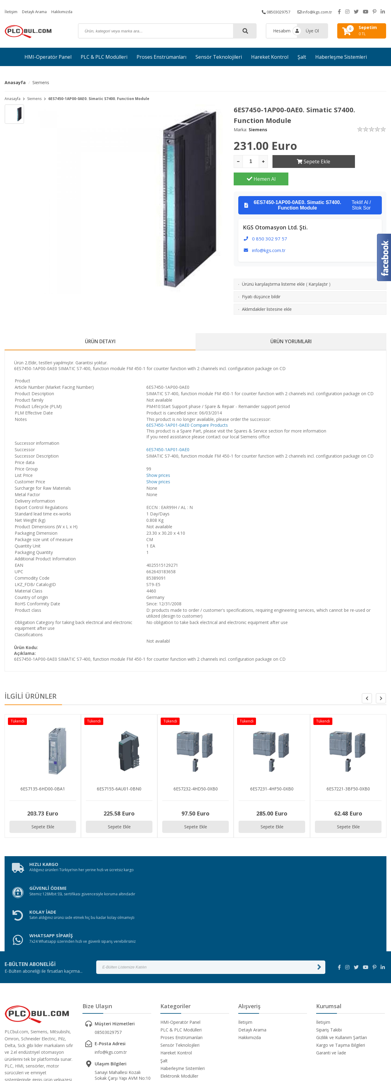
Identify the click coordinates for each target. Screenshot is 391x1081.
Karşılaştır (318, 266)
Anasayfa (15, 82)
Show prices (158, 459)
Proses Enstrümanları (161, 57)
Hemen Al (359, 161)
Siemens (40, 82)
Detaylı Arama (37, 11)
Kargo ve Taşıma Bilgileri (340, 962)
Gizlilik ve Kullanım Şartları (341, 954)
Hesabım (282, 31)
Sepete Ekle (299, 161)
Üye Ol (312, 31)
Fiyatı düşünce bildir (261, 279)
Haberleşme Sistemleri (341, 57)
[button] (381, 683)
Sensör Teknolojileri (219, 57)
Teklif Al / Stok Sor (307, 187)
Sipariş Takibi (329, 946)
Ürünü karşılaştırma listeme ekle (273, 266)
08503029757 (271, 11)
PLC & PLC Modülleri (104, 57)
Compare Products (209, 409)
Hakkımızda (67, 11)
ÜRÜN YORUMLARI (291, 325)
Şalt (302, 57)
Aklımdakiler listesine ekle (267, 292)
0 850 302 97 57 (269, 221)
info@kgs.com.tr (313, 11)
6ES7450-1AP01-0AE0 (167, 409)
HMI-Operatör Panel (47, 57)
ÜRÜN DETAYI (100, 325)
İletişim (12, 11)
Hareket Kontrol (269, 57)
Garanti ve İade (331, 969)
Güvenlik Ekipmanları (180, 1000)
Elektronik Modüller (179, 993)
